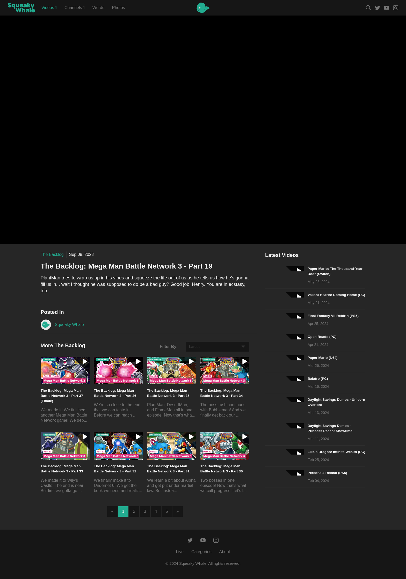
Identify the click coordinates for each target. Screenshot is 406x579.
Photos (118, 7)
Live (180, 552)
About (224, 552)
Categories (201, 552)
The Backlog (52, 254)
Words (98, 7)
